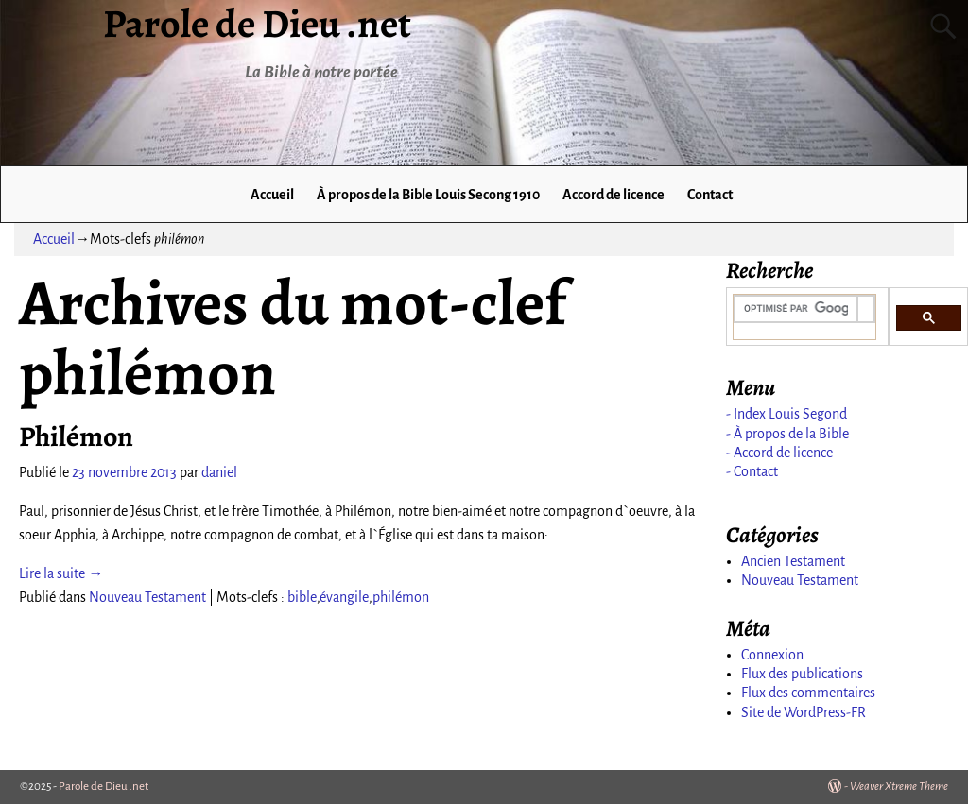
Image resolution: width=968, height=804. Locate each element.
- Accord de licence (779, 452)
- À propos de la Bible (787, 433)
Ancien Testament (793, 561)
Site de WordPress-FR (803, 712)
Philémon (76, 436)
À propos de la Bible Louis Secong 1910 (428, 194)
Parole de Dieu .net (103, 786)
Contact (710, 194)
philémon (400, 597)
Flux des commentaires (808, 692)
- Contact (752, 471)
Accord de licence (613, 194)
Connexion (772, 654)
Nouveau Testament (147, 597)
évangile (344, 597)
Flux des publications (802, 673)
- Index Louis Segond (786, 413)
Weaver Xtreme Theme (899, 786)
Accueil (272, 194)
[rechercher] (796, 308)
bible (302, 597)
